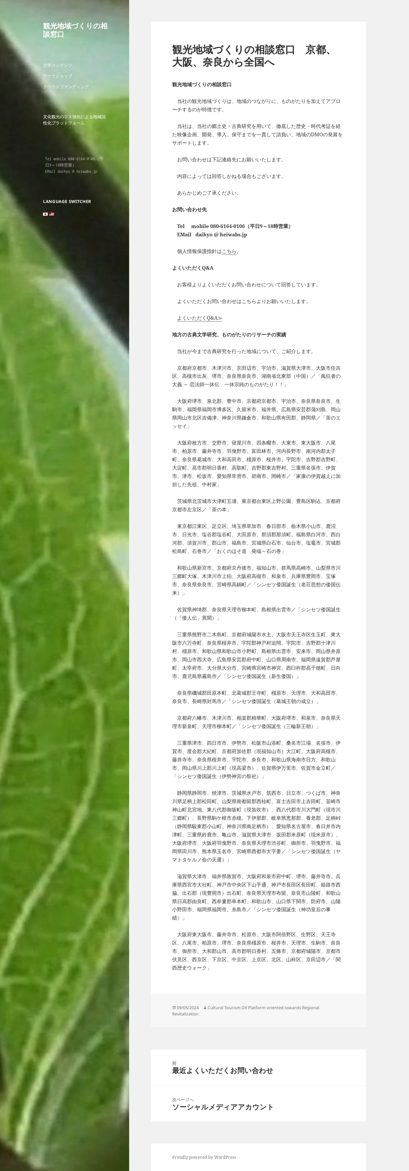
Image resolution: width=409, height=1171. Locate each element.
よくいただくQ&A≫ (199, 318)
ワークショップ (57, 76)
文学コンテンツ (57, 65)
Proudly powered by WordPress (204, 1157)
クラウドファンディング (66, 86)
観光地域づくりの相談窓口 (75, 30)
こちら (229, 251)
